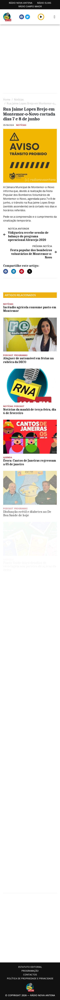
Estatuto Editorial (30, 966)
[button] (5, 271)
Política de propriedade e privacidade (30, 978)
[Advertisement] (30, 59)
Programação (30, 970)
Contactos (30, 974)
